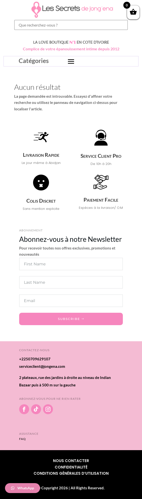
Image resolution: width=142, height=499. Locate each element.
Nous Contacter (71, 460)
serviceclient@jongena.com (42, 366)
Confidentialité (71, 467)
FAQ (22, 439)
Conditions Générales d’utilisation (71, 473)
